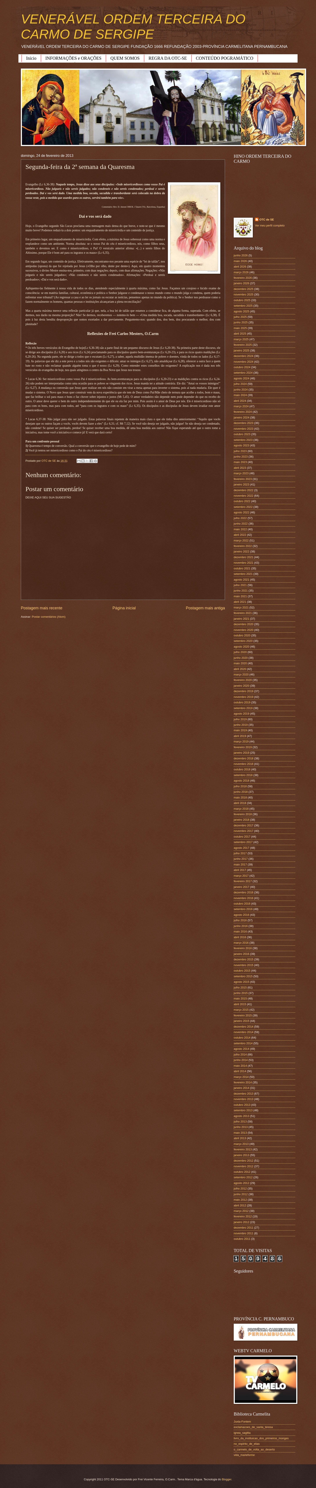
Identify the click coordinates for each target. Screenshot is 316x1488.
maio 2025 (240, 328)
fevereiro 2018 (243, 814)
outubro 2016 (242, 903)
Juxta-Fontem (242, 1421)
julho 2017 (240, 853)
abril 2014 (240, 1071)
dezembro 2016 (243, 892)
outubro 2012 (242, 1171)
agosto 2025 (241, 311)
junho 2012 (241, 1194)
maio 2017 (240, 864)
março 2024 (241, 406)
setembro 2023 (243, 440)
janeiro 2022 (241, 551)
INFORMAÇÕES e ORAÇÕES (73, 58)
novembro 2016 (243, 898)
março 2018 (241, 808)
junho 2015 (241, 993)
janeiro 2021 (241, 618)
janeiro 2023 (241, 484)
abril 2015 (240, 1004)
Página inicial (124, 608)
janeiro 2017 (241, 887)
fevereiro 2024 (243, 411)
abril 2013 (240, 1138)
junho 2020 (241, 657)
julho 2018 (240, 786)
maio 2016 (240, 931)
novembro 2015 (243, 965)
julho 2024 (240, 384)
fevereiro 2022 (243, 546)
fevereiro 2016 (243, 948)
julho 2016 (240, 920)
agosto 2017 (241, 847)
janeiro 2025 (241, 350)
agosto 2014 (241, 1048)
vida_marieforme (244, 1455)
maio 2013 (240, 1132)
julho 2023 (240, 451)
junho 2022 (241, 523)
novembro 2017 (243, 831)
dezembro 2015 (243, 959)
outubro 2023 (242, 434)
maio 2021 (240, 596)
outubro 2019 (242, 702)
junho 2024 (241, 389)
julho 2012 (240, 1188)
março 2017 (241, 875)
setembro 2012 (243, 1177)
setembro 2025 (243, 305)
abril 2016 (240, 937)
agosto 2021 (241, 579)
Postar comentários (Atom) (48, 616)
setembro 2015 (243, 976)
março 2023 (241, 473)
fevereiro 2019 (243, 747)
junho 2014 (241, 1060)
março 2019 (241, 741)
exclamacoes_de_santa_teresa (253, 1427)
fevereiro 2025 (243, 344)
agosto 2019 (241, 713)
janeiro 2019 (241, 752)
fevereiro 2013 (243, 1149)
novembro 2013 (243, 1099)
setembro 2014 (243, 1043)
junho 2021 (241, 590)
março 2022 (241, 540)
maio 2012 (240, 1199)
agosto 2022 (241, 512)
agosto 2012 (241, 1183)
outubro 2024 (242, 367)
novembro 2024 (243, 361)
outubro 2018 (242, 769)
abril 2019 (240, 736)
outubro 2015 (242, 970)
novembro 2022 (243, 495)
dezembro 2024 (243, 356)
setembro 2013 (243, 1110)
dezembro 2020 (243, 624)
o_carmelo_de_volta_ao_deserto (254, 1449)
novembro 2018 (243, 764)
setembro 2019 (243, 708)
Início (31, 58)
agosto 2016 (241, 914)
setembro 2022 (243, 507)
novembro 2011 (243, 1233)
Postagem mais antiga (205, 608)
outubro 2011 (242, 1238)
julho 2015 (240, 987)
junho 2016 (241, 926)
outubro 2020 (242, 635)
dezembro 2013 (243, 1093)
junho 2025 (241, 322)
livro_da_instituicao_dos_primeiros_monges (261, 1438)
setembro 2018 (243, 775)
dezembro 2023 (243, 423)
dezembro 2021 (243, 557)
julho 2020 (240, 652)
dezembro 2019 (243, 691)
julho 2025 (240, 317)
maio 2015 (240, 998)
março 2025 (241, 339)
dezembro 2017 (243, 825)
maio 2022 (240, 529)
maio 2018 (240, 797)
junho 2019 (241, 724)
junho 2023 (241, 456)
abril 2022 (240, 534)
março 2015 (241, 1009)
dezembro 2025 (243, 289)
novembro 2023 (243, 428)
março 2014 (241, 1077)
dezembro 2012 (243, 1160)
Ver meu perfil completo (270, 225)
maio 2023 (240, 462)
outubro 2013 (242, 1104)
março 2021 (241, 607)
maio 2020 (240, 663)
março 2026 (241, 272)
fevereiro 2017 (243, 881)
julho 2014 (240, 1054)
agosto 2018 (241, 780)
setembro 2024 (243, 372)
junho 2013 (241, 1127)
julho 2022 (240, 518)
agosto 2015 (241, 981)
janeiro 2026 (241, 283)
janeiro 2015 (241, 1021)
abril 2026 (240, 266)
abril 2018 (240, 803)
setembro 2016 (243, 909)
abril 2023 (240, 467)
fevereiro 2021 (243, 613)
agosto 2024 (241, 378)
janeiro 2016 (241, 954)
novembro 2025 (243, 294)
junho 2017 (241, 858)
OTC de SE (266, 219)
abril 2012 (240, 1205)
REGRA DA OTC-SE (168, 58)
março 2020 (241, 674)
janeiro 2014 (241, 1088)
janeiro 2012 (241, 1222)
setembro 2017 (243, 842)
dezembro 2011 (243, 1227)
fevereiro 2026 (243, 277)
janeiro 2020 (241, 685)
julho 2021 (240, 585)
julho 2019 (240, 719)
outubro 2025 (242, 300)
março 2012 (241, 1211)
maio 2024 (240, 395)
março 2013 (241, 1144)
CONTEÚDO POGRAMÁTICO (224, 58)
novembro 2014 (243, 1032)
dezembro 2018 (243, 758)
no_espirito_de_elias (247, 1443)
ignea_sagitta (242, 1432)
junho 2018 (241, 791)
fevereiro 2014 (243, 1082)
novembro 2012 (243, 1166)
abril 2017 (240, 870)
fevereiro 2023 (243, 479)
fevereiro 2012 (243, 1216)
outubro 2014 (242, 1037)
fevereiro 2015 (243, 1015)
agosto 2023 (241, 445)
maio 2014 (240, 1065)
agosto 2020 (241, 646)
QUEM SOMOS (125, 58)
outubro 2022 (242, 501)
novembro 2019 (243, 697)
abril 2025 (240, 333)
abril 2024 (240, 400)
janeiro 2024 (241, 417)
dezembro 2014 (243, 1026)
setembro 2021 (243, 574)
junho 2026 (241, 255)
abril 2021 (240, 601)
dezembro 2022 (243, 490)
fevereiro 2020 (243, 680)
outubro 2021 (242, 568)
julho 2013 (240, 1121)
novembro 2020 (243, 630)
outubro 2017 (242, 836)
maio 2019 (240, 730)
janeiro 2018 (241, 819)
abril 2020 (240, 669)
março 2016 (241, 942)
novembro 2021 (243, 562)
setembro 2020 (243, 641)
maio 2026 (240, 261)
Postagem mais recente (41, 608)
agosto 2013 (241, 1116)
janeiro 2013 (241, 1155)
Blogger (227, 1479)
